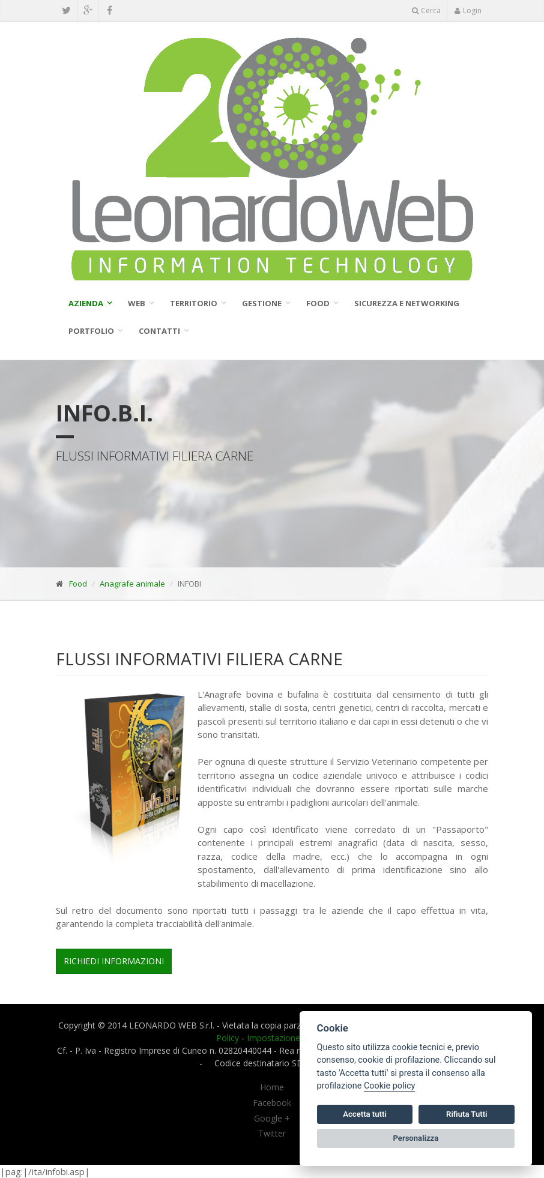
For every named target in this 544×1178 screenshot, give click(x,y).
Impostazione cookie (287, 1038)
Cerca (426, 10)
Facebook (272, 1103)
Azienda (85, 303)
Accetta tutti (365, 1114)
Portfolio (91, 330)
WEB (136, 303)
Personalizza (416, 1138)
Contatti (159, 330)
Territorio (193, 303)
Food (318, 303)
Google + (272, 1118)
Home (272, 1087)
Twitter (272, 1133)
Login (468, 10)
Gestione (262, 303)
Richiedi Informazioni (114, 961)
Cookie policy (389, 1086)
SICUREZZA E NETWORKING (406, 303)
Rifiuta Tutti (466, 1114)
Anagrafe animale (132, 583)
